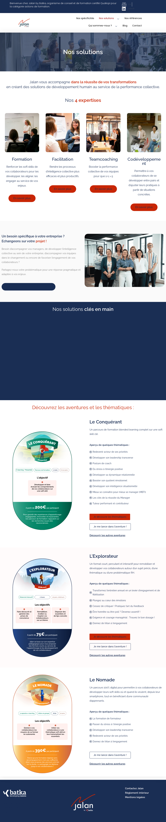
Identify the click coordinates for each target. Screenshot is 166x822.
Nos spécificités (85, 18)
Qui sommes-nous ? (103, 25)
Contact (137, 25)
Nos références (133, 18)
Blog (125, 25)
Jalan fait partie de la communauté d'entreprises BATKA (18, 808)
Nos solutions (109, 18)
